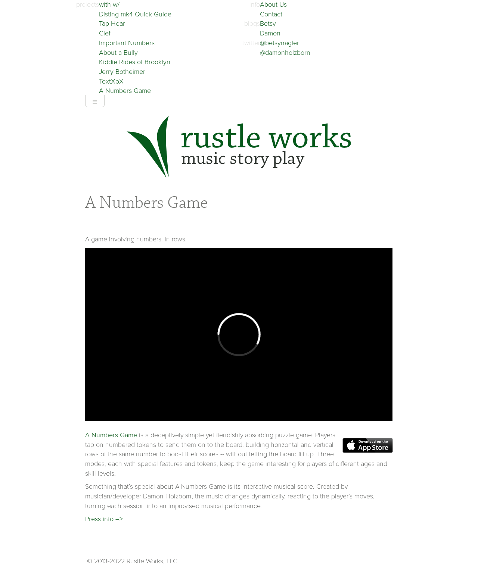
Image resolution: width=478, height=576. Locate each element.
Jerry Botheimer (122, 71)
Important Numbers (127, 43)
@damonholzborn (285, 52)
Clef (105, 33)
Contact (271, 14)
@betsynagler (279, 43)
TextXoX (111, 81)
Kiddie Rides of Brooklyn (134, 62)
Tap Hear (112, 23)
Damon (270, 33)
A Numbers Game (125, 91)
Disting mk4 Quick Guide (135, 14)
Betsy (268, 23)
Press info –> (104, 519)
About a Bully (118, 52)
